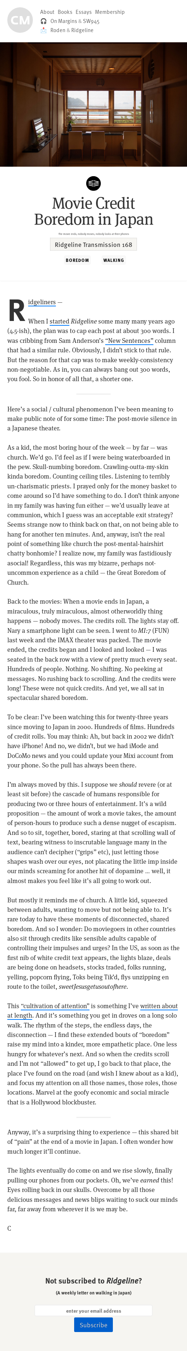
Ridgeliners (42, 302)
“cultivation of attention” (55, 1006)
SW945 (91, 20)
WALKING (113, 260)
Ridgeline (82, 30)
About (47, 11)
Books (65, 11)
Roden (57, 30)
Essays (84, 11)
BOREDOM (77, 260)
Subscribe (93, 1324)
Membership (110, 11)
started (59, 321)
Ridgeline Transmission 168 (93, 244)
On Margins (63, 20)
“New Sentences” (129, 341)
